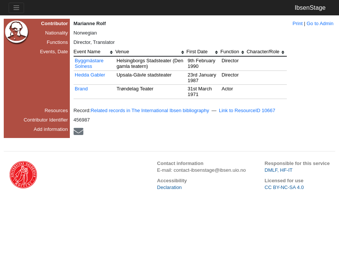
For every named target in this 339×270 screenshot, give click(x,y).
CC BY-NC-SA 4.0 (284, 187)
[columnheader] (94, 52)
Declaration (169, 187)
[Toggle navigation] (16, 8)
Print (297, 23)
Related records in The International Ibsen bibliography (149, 110)
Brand (81, 89)
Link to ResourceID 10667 (247, 110)
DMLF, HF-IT (278, 170)
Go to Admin (320, 23)
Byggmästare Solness (89, 63)
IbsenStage (310, 7)
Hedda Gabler (90, 75)
